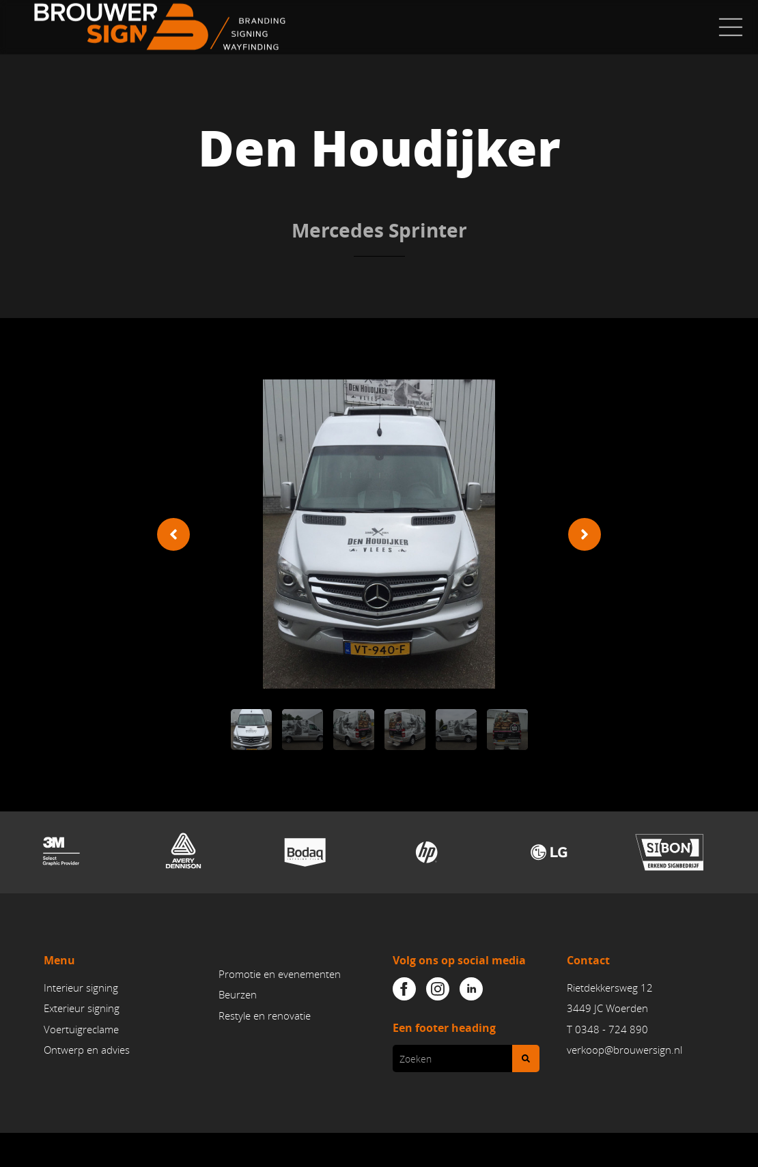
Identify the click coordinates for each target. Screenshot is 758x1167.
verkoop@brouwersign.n (623, 1050)
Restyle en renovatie (265, 1015)
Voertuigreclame (81, 1029)
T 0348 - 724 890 (607, 1029)
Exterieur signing (82, 1008)
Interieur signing (81, 988)
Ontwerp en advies (87, 1050)
